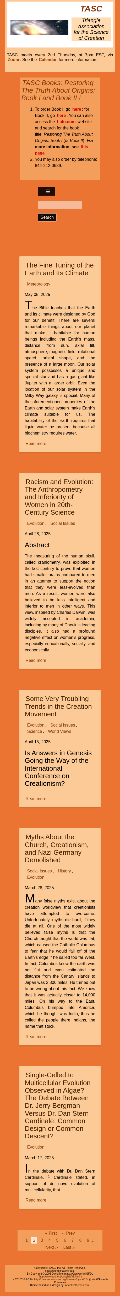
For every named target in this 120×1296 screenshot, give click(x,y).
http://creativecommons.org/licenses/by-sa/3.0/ (61, 1279)
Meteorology (38, 284)
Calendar (48, 59)
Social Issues (62, 523)
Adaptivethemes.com (77, 1285)
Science (34, 731)
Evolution (36, 523)
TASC (91, 8)
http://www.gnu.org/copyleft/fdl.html (59, 1276)
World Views (59, 731)
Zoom (13, 59)
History (64, 871)
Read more (36, 444)
